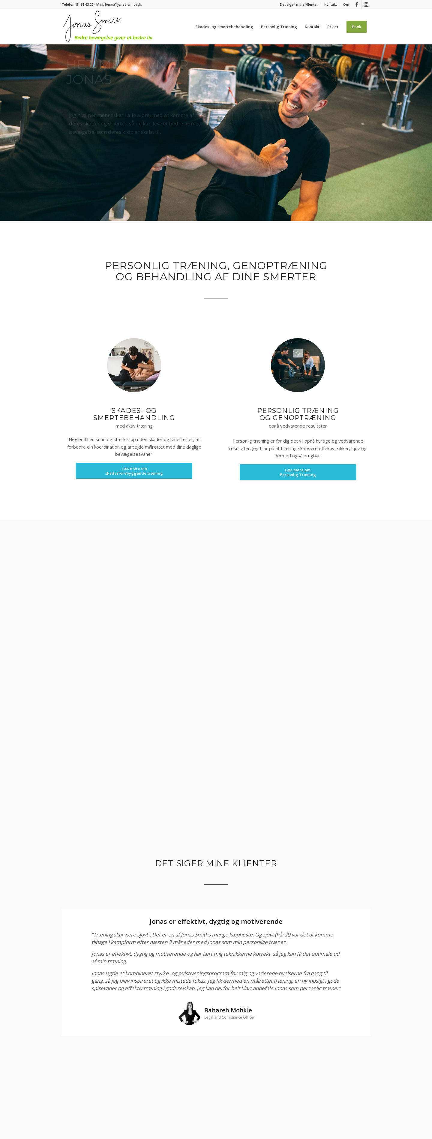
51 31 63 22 (84, 4)
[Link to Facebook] (356, 4)
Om (346, 4)
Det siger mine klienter (299, 4)
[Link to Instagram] (366, 4)
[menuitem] (299, 4)
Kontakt (330, 4)
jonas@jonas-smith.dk (123, 4)
